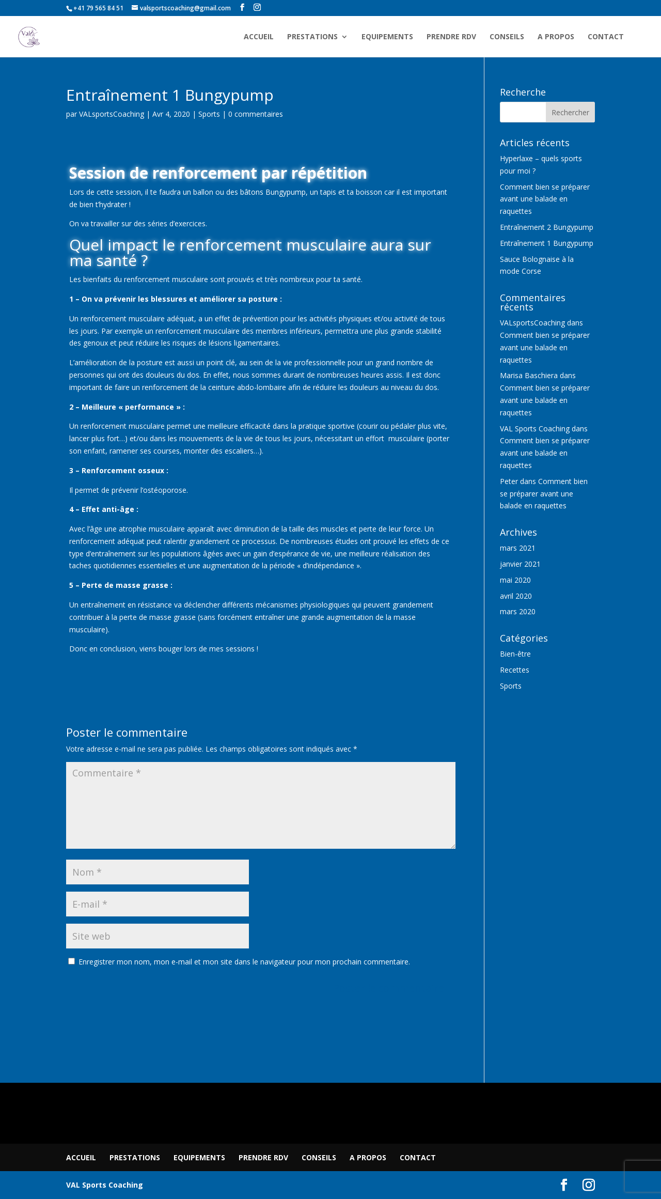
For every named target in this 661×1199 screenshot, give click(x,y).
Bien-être (515, 654)
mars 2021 (518, 548)
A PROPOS (556, 37)
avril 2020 (516, 596)
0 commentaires (255, 114)
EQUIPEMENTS (387, 37)
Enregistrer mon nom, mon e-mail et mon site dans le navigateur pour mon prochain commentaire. (244, 962)
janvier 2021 (520, 564)
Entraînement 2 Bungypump (546, 227)
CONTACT (606, 37)
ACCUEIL (259, 37)
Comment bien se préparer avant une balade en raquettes (545, 199)
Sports (209, 114)
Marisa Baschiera (529, 375)
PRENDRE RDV (451, 37)
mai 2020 (515, 580)
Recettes (514, 670)
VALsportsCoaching (111, 114)
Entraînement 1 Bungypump (546, 243)
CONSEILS (507, 37)
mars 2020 (518, 611)
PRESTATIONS (312, 37)
